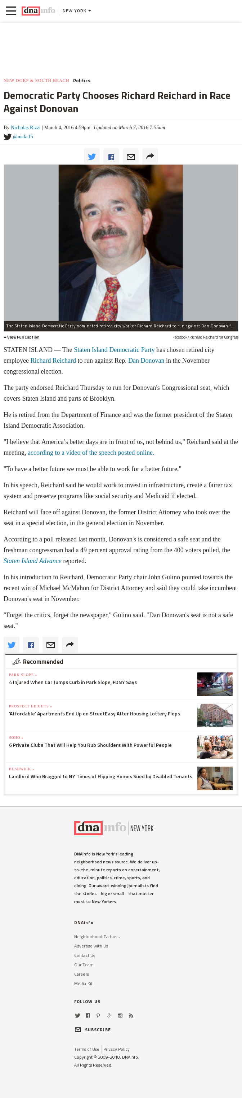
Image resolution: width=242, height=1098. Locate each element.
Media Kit (83, 983)
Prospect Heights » (30, 706)
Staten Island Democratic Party (114, 349)
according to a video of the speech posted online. (91, 452)
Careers (81, 974)
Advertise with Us (91, 945)
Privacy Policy (116, 1049)
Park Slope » (23, 675)
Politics (81, 80)
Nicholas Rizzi (26, 127)
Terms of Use (86, 1049)
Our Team (84, 964)
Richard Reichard (53, 360)
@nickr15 (23, 136)
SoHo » (16, 738)
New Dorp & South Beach (37, 80)
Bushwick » (22, 769)
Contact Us (84, 955)
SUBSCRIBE (92, 1029)
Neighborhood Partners (97, 936)
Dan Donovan (146, 360)
